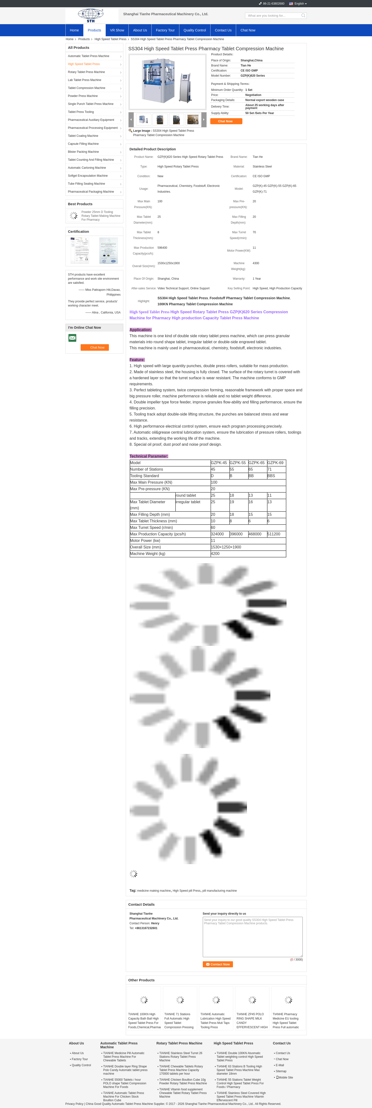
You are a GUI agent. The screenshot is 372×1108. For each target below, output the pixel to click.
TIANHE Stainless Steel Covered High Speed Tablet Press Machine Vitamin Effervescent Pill (241, 1096)
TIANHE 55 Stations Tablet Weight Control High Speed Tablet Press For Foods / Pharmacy (240, 1083)
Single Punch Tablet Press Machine (91, 104)
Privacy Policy (74, 1104)
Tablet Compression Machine (86, 88)
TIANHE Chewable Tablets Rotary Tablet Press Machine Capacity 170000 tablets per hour (181, 1070)
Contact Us (223, 30)
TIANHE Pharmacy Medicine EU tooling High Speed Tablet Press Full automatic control (286, 1023)
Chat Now (247, 30)
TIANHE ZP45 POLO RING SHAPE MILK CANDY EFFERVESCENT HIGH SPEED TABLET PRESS (252, 1025)
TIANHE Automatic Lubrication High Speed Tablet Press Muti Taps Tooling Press (215, 1021)
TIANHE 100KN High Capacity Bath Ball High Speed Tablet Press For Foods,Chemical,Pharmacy (144, 1021)
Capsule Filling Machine (83, 144)
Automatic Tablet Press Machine (88, 56)
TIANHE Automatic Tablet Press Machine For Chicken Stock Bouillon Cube (123, 1096)
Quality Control (195, 30)
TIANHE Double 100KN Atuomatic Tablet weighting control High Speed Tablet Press (240, 1056)
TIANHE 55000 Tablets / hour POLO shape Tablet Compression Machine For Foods (125, 1083)
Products (94, 30)
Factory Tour (165, 30)
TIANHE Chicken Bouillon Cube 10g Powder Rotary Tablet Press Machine (183, 1081)
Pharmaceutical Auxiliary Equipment (91, 120)
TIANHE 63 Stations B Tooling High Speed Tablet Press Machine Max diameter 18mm (239, 1070)
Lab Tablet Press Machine (84, 80)
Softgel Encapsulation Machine (88, 175)
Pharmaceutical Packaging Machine (91, 191)
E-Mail (280, 1065)
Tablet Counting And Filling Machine (91, 159)
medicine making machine (154, 890)
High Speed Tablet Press (110, 39)
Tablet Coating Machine (83, 136)
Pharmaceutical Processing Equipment (93, 128)
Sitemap (281, 1071)
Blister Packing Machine (83, 151)
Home (74, 30)
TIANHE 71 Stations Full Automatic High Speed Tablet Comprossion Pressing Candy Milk (179, 1023)
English (299, 3)
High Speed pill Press (186, 890)
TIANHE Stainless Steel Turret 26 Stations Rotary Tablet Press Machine (180, 1056)
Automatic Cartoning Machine (87, 167)
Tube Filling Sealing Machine (86, 183)
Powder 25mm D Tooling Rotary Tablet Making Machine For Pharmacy (101, 215)
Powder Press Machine (83, 96)
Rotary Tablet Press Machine (86, 72)
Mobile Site (284, 1077)
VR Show (117, 30)
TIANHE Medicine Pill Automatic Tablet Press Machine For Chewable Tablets (124, 1056)
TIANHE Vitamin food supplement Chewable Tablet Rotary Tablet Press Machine (183, 1093)
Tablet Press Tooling (81, 112)
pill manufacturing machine (220, 890)
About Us (140, 30)
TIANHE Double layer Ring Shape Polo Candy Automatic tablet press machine (125, 1070)
